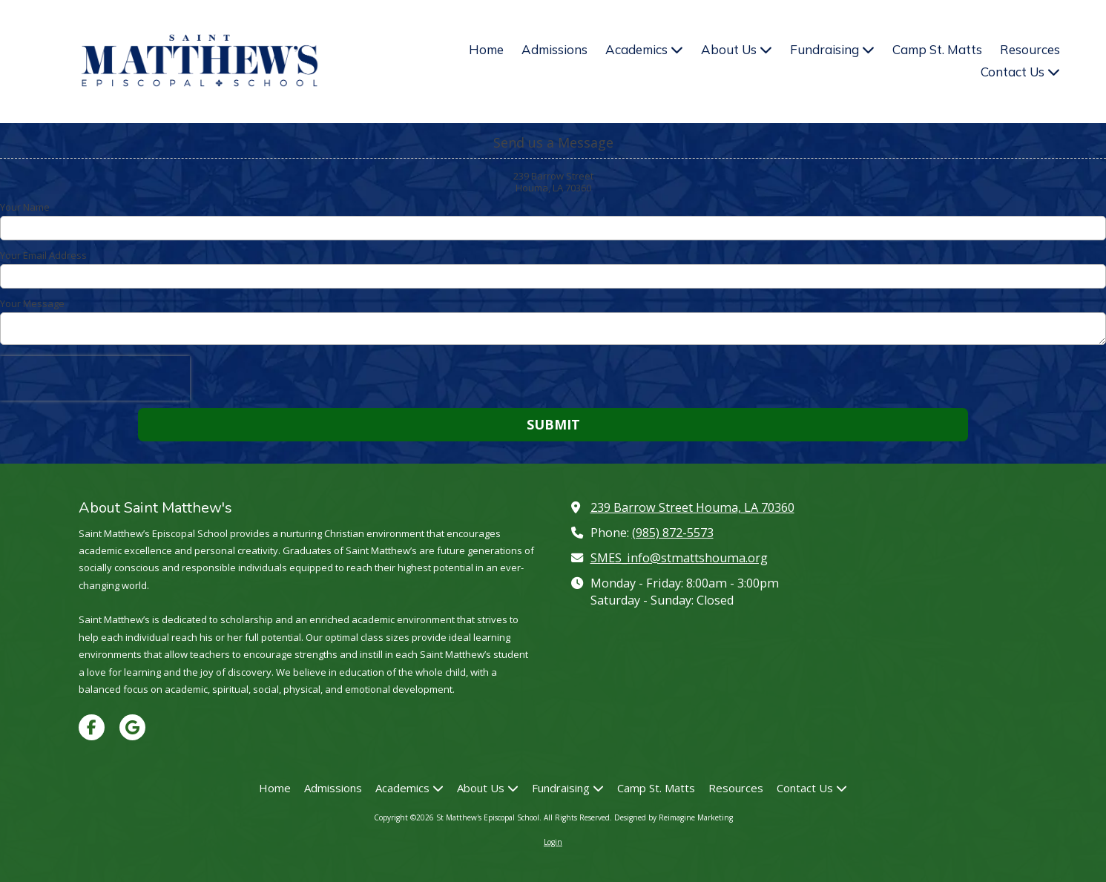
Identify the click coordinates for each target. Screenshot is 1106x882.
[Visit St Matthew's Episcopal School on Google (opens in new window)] (132, 727)
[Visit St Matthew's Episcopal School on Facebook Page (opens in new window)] (92, 727)
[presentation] (95, 378)
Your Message (32, 303)
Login (553, 842)
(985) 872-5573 (673, 532)
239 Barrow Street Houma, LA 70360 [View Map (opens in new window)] (692, 507)
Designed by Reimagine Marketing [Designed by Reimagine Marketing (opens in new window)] (673, 817)
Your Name (25, 207)
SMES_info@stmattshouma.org (679, 558)
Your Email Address (43, 255)
